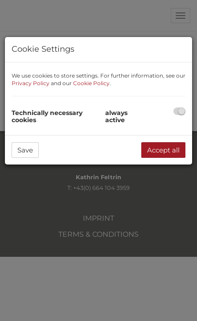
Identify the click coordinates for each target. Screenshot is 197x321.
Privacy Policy (30, 83)
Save (25, 150)
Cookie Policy (91, 83)
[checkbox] (179, 111)
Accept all (163, 150)
